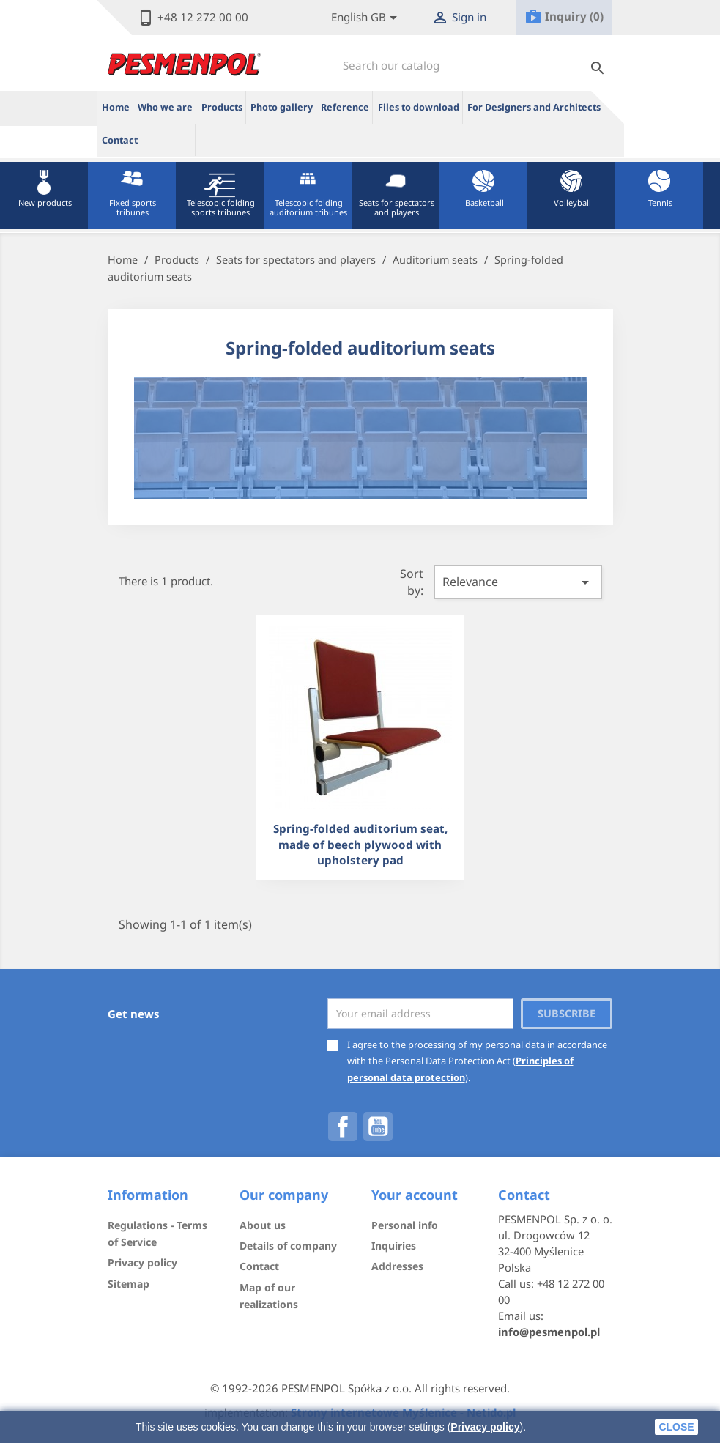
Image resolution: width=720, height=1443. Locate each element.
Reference (345, 107)
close (676, 1427)
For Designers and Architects (534, 107)
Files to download (418, 107)
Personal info (404, 1225)
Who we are (165, 107)
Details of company (288, 1246)
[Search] (473, 65)
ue (169, 140)
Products (221, 107)
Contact (120, 140)
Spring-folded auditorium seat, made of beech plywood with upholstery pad (360, 844)
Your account (414, 1194)
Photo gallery (281, 107)
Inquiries (393, 1246)
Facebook (342, 1126)
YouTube (378, 1126)
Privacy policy (484, 1427)
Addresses (397, 1266)
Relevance (518, 582)
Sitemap (128, 1284)
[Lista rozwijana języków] (366, 18)
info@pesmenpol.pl (549, 1331)
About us (263, 1225)
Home (116, 107)
